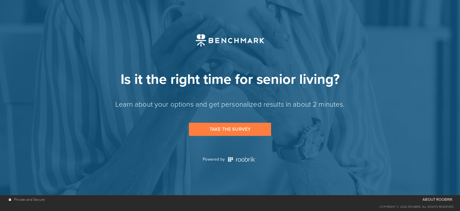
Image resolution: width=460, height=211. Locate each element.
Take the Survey (230, 129)
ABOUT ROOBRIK (437, 199)
